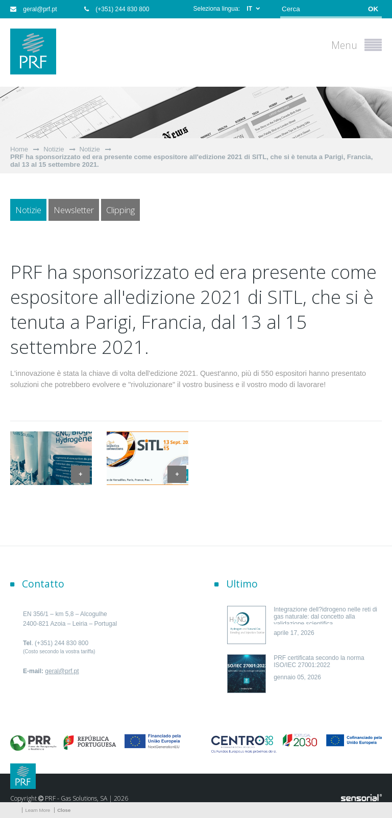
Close (63, 810)
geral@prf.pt (33, 9)
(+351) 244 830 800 (116, 9)
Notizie (53, 149)
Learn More (37, 810)
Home (19, 149)
